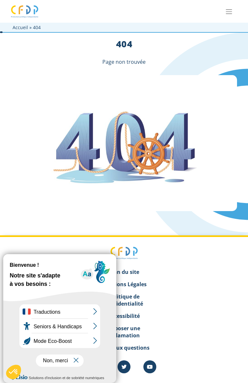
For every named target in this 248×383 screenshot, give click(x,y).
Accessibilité (124, 316)
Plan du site (124, 272)
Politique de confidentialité (124, 300)
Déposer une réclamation (124, 332)
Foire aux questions (124, 347)
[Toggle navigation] (229, 11)
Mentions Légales (124, 284)
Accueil (20, 27)
